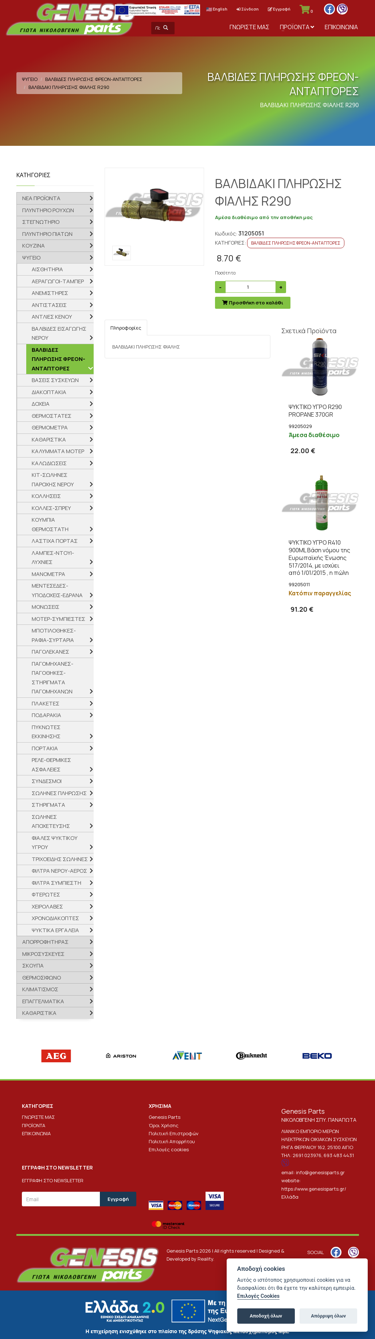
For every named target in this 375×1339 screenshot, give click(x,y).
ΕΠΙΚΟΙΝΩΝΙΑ (341, 27)
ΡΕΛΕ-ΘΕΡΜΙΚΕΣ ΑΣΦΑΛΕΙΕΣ (51, 764)
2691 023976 (307, 1155)
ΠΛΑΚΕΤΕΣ (45, 703)
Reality (205, 1259)
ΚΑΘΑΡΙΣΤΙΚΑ (49, 439)
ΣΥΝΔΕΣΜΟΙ (47, 781)
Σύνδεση (248, 9)
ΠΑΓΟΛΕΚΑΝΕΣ (50, 651)
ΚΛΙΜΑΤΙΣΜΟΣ (40, 989)
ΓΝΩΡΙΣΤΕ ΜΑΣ (249, 27)
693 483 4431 (339, 1155)
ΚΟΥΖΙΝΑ (33, 245)
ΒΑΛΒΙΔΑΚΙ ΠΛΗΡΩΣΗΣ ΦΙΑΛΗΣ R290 (68, 87)
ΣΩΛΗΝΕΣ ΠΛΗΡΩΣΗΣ (59, 793)
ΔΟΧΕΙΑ (41, 404)
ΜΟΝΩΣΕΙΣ (45, 607)
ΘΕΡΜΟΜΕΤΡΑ (50, 427)
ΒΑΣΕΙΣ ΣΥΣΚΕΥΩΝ (55, 380)
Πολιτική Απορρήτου (172, 1141)
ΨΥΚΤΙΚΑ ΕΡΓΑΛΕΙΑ (55, 930)
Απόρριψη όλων (328, 1316)
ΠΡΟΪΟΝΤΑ (297, 27)
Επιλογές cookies (169, 1149)
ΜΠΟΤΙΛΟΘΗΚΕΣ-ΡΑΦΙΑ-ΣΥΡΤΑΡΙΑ (54, 635)
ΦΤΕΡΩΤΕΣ (46, 894)
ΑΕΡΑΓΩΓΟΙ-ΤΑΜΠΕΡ (58, 281)
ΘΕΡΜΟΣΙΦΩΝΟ (41, 977)
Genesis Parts (164, 1117)
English (216, 9)
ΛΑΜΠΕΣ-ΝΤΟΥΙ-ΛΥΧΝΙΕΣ (53, 557)
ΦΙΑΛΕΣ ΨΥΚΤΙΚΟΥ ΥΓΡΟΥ (55, 842)
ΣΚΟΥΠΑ (33, 965)
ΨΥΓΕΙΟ (30, 79)
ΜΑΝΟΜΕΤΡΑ (48, 574)
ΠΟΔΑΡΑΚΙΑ (46, 715)
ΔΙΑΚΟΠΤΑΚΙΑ (49, 392)
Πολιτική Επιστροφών (174, 1133)
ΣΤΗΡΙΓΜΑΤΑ (48, 805)
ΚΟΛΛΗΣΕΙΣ (46, 496)
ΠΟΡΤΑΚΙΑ (45, 748)
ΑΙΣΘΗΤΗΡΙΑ (47, 269)
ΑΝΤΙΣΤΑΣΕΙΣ (49, 305)
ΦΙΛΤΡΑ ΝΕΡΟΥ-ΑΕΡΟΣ (59, 871)
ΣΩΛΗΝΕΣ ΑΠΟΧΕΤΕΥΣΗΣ (51, 821)
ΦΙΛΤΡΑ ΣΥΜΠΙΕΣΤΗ (56, 883)
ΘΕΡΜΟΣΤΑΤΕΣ (51, 416)
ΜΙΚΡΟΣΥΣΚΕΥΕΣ (43, 954)
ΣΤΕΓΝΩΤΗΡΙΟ (40, 222)
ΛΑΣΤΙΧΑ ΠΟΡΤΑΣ (55, 541)
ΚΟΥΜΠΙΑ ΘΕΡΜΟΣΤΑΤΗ (50, 524)
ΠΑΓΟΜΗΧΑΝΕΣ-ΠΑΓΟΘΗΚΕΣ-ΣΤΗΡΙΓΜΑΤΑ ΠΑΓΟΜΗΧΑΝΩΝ (52, 678)
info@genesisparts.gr (320, 1172)
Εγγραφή (279, 9)
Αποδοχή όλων (266, 1316)
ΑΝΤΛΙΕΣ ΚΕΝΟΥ (52, 316)
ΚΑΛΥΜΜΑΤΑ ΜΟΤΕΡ (58, 451)
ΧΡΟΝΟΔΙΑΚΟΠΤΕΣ (55, 918)
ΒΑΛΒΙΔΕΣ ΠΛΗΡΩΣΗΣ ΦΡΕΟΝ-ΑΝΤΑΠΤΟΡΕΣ (93, 79)
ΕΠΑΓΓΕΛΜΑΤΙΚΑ (43, 1001)
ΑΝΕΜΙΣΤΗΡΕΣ (50, 293)
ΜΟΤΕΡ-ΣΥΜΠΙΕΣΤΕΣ (58, 619)
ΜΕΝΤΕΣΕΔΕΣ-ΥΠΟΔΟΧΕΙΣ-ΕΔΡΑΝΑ (57, 590)
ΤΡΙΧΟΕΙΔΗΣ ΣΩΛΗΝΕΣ (60, 859)
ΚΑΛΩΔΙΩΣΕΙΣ (49, 463)
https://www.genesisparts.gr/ (313, 1189)
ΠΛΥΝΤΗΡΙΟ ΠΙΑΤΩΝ (47, 234)
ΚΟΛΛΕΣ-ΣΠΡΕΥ (51, 508)
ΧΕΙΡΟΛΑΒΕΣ (47, 906)
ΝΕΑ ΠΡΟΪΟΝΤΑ (41, 198)
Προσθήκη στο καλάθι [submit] (252, 302)
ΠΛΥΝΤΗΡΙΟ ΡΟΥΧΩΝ (48, 210)
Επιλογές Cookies (258, 1296)
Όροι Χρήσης (164, 1125)
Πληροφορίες (125, 327)
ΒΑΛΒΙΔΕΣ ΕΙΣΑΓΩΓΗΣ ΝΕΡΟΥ (59, 333)
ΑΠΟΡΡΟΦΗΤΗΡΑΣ (45, 942)
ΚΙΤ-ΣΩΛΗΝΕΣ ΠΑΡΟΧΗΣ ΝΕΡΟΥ (53, 479)
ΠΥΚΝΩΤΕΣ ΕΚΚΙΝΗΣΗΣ (46, 731)
